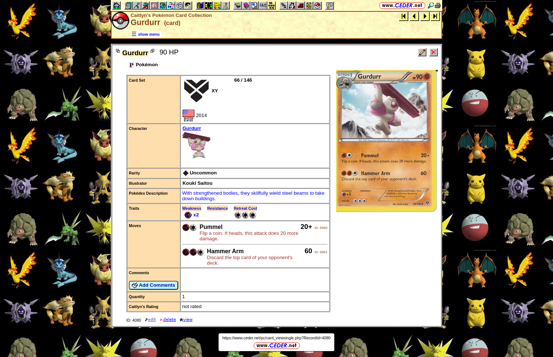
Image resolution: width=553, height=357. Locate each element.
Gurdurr (255, 143)
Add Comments (153, 285)
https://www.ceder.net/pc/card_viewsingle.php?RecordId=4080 (276, 338)
